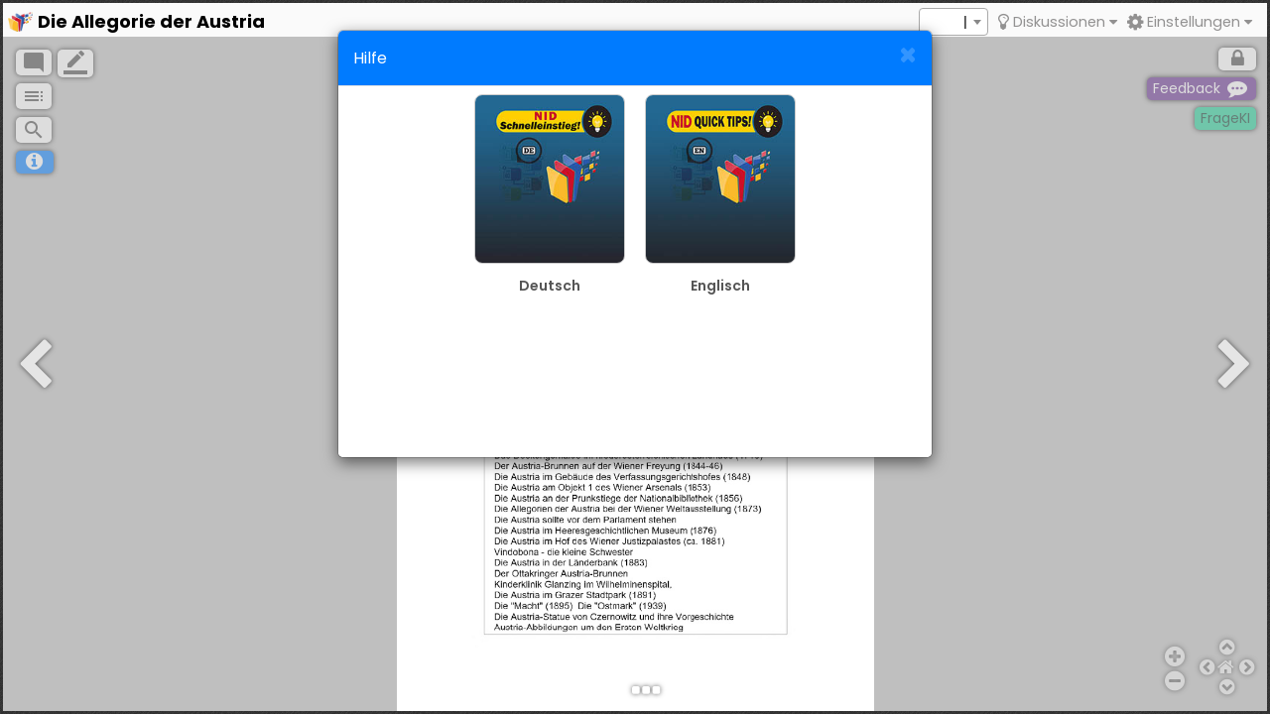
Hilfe (370, 58)
